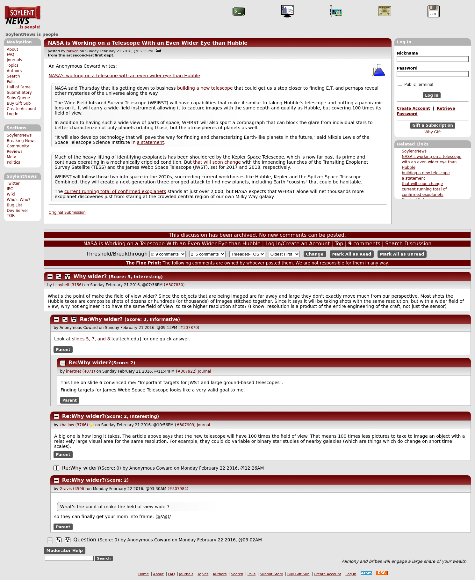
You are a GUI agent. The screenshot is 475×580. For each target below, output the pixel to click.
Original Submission (67, 212)
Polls (11, 81)
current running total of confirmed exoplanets (115, 191)
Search (13, 76)
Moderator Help (64, 550)
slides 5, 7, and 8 (91, 338)
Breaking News (21, 140)
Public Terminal (415, 84)
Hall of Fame (19, 87)
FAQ (10, 54)
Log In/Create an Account (297, 244)
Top (339, 244)
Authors (14, 71)
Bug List (14, 205)
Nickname (407, 53)
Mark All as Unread (402, 254)
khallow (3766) (74, 425)
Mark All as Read (351, 254)
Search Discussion (408, 244)
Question (85, 540)
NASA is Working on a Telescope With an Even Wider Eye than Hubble (148, 43)
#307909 (185, 425)
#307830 (174, 285)
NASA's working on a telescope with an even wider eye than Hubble (431, 162)
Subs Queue (18, 98)
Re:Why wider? (101, 319)
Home (143, 574)
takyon (73, 51)
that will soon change (422, 184)
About (12, 49)
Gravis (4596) (73, 489)
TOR (11, 215)
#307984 (178, 489)
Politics (13, 162)
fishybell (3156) (68, 285)
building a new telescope (426, 173)
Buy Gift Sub (19, 103)
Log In (12, 114)
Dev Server (17, 210)
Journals (14, 60)
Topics (12, 65)
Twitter (13, 183)
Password (407, 68)
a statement (413, 178)
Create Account (21, 109)
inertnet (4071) (80, 371)
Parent (63, 349)
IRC (10, 189)
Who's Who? (18, 199)
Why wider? (90, 276)
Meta (11, 157)
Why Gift (432, 132)
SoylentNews (22, 17)
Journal (204, 371)
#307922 (186, 371)
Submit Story (19, 92)
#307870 (189, 327)
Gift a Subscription (432, 125)
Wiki (11, 194)
